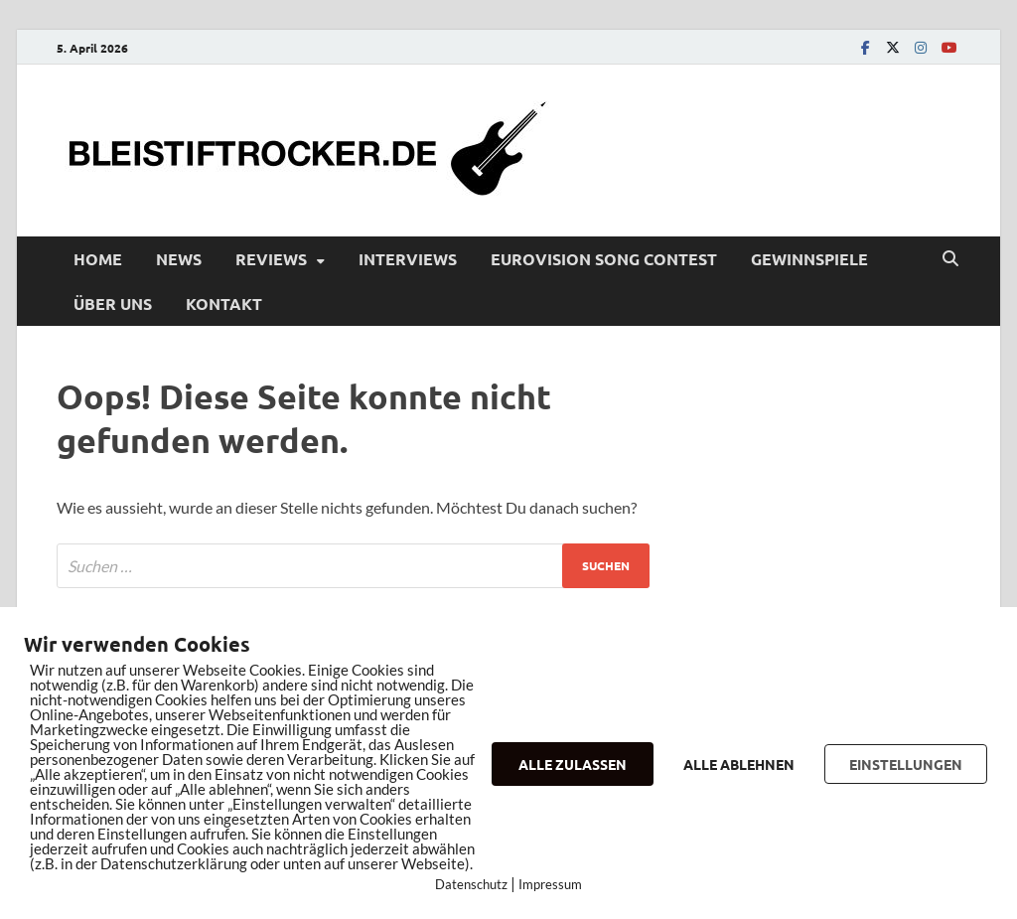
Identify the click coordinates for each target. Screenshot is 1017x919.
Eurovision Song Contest (604, 258)
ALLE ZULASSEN (572, 764)
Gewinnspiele (809, 258)
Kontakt (224, 303)
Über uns (112, 303)
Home (97, 258)
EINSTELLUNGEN (905, 764)
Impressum (550, 884)
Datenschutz (471, 884)
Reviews (271, 258)
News (179, 258)
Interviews (408, 258)
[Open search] (950, 259)
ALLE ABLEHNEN (739, 764)
